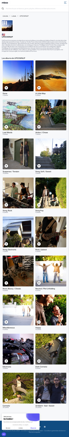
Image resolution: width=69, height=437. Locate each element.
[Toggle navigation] (65, 2)
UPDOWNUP (24, 16)
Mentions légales (34, 432)
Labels (14, 16)
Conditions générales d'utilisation (32, 431)
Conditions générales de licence (54, 431)
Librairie (5, 16)
